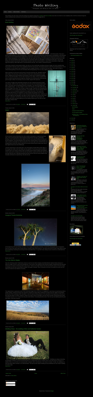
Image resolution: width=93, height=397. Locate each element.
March (73, 101)
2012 (72, 82)
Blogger (52, 390)
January (74, 105)
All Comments (9, 385)
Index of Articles (16, 11)
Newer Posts (8, 373)
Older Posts (63, 373)
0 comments (23, 104)
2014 (72, 78)
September (74, 90)
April (73, 100)
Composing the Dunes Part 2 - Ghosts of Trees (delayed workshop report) (82, 206)
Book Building (9, 22)
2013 (72, 80)
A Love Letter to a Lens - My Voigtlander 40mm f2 (81, 195)
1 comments (23, 254)
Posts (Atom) (13, 375)
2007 (72, 120)
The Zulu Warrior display (12, 260)
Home (5, 11)
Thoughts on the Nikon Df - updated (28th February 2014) (81, 177)
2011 (72, 84)
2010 (72, 118)
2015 (72, 76)
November (74, 87)
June (73, 96)
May (73, 98)
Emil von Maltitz (48, 15)
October (74, 89)
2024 (72, 62)
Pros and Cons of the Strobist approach (80, 157)
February (74, 103)
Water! (7, 110)
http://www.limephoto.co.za (76, 55)
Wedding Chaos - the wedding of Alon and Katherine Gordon (23, 329)
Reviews (9, 11)
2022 (72, 64)
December (74, 85)
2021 (72, 65)
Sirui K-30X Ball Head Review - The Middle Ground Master (80, 167)
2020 (72, 67)
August (73, 92)
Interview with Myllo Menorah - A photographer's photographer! (80, 137)
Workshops (23, 11)
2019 (72, 69)
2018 (72, 71)
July (73, 94)
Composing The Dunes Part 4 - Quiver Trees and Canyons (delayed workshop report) (81, 148)
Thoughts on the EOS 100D (76, 215)
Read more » (8, 101)
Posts (7, 382)
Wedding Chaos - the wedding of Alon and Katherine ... (80, 115)
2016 (72, 74)
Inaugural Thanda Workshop (13, 215)
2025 (72, 60)
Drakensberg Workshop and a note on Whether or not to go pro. (81, 126)
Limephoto (41, 15)
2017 (72, 73)
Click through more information (76, 35)
